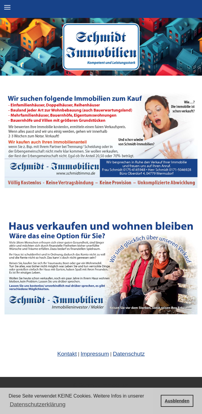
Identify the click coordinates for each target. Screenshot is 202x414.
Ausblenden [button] (177, 400)
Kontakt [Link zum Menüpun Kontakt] (67, 354)
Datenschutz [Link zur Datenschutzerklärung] (129, 354)
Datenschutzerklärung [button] (38, 404)
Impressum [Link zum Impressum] (95, 354)
